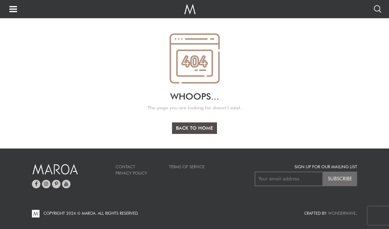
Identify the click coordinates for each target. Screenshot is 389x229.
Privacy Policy (131, 173)
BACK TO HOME (194, 128)
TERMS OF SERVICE (187, 166)
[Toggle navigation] (13, 9)
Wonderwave (342, 213)
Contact (125, 166)
